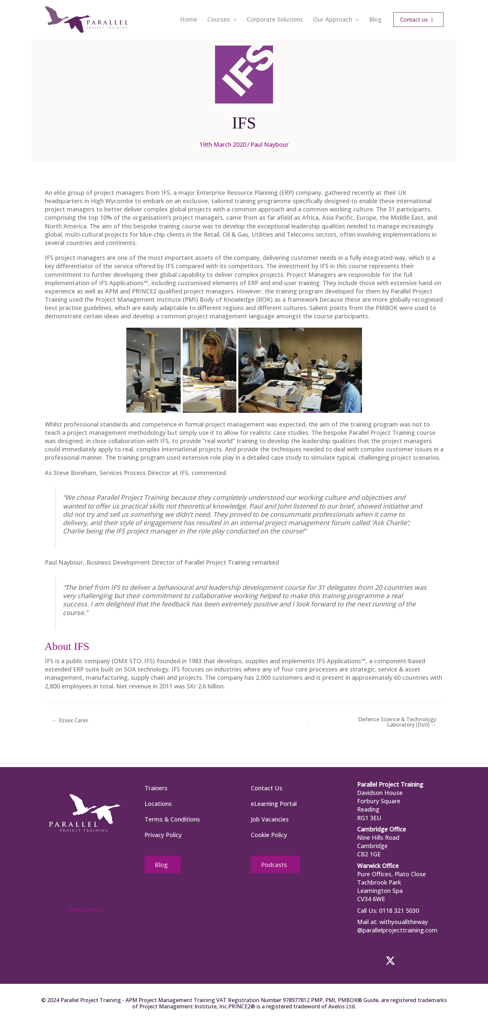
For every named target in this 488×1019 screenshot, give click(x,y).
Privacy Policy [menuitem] (163, 835)
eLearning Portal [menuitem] (274, 804)
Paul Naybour (269, 144)
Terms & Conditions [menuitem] (172, 819)
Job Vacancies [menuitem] (270, 819)
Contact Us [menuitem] (266, 788)
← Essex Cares (70, 720)
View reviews (84, 909)
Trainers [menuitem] (156, 788)
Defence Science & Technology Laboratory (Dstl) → (397, 722)
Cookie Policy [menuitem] (269, 835)
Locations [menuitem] (158, 804)
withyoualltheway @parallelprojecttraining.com (397, 926)
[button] (233, 20)
